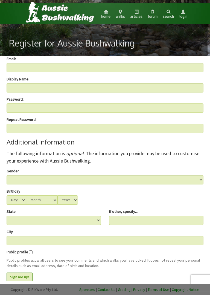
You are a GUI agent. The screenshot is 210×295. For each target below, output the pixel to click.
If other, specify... (123, 211)
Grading (124, 289)
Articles (136, 14)
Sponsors (87, 289)
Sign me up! (19, 276)
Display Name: (18, 79)
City (10, 231)
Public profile (17, 252)
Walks (120, 14)
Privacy (139, 289)
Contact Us (106, 289)
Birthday (13, 191)
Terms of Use (158, 289)
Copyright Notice (185, 289)
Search (168, 14)
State (11, 211)
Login (183, 14)
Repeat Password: (21, 119)
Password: (15, 99)
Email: (11, 58)
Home (105, 14)
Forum (153, 14)
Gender (13, 171)
